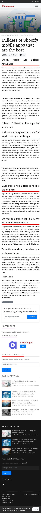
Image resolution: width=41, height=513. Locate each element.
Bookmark (13, 55)
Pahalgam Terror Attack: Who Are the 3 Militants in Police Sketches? (25, 411)
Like (4, 55)
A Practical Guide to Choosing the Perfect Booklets (24, 382)
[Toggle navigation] (36, 6)
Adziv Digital (26, 342)
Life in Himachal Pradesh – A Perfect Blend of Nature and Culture (25, 402)
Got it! (36, 509)
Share (22, 55)
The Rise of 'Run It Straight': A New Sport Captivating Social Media (24, 393)
